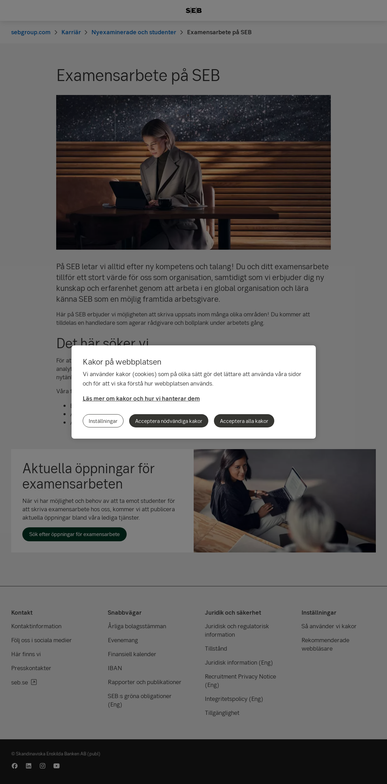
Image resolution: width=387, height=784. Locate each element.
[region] (194, 392)
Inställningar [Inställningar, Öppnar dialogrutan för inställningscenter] (103, 420)
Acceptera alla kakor (244, 420)
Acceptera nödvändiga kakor (168, 420)
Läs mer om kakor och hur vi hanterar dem (141, 398)
